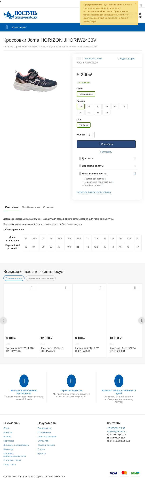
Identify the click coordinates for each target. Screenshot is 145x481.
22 (80, 106)
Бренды (42, 453)
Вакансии (8, 449)
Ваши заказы (44, 428)
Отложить (106, 151)
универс (83, 125)
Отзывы (48, 207)
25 (98, 106)
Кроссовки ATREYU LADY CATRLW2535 (20, 349)
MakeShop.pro (57, 476)
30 (80, 112)
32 (98, 112)
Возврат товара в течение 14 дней (119, 392)
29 (123, 106)
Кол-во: (81, 134)
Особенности (31, 207)
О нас (6, 428)
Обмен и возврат (46, 445)
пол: (79, 119)
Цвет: (80, 88)
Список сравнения (47, 436)
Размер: (81, 101)
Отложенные (44, 432)
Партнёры (8, 440)
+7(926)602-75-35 (116, 428)
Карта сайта (9, 464)
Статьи (41, 449)
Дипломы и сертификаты (16, 445)
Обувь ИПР (43, 440)
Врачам (7, 436)
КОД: (79, 62)
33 (106, 112)
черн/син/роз (86, 94)
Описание (11, 207)
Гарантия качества (71, 390)
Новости (7, 432)
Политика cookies (12, 460)
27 (115, 106)
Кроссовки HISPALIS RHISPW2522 (52, 349)
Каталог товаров (23, 27)
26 (106, 106)
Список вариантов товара (94, 192)
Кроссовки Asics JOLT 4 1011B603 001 (123, 349)
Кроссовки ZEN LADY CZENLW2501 (87, 349)
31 (89, 112)
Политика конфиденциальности (14, 454)
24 (89, 106)
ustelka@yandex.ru (116, 431)
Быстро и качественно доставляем (24, 392)
